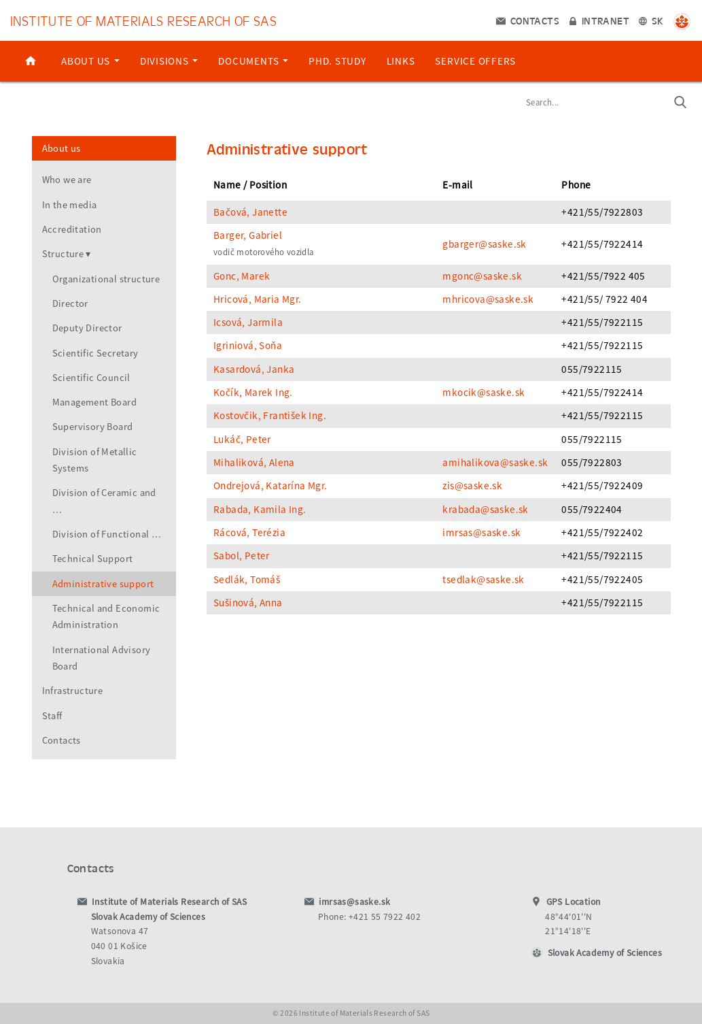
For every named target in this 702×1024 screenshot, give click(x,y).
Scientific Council (91, 377)
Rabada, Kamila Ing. (259, 509)
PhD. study (337, 60)
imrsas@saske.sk (481, 532)
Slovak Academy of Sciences (605, 953)
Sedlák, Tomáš (246, 579)
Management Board (94, 402)
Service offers (475, 60)
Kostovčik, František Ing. (269, 415)
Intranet (599, 20)
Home (30, 61)
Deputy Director (87, 328)
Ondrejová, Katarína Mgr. (270, 485)
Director (70, 303)
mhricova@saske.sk (487, 299)
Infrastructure (72, 690)
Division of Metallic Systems (94, 460)
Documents (253, 60)
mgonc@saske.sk (482, 275)
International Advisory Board (101, 658)
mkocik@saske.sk (483, 392)
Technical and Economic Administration (106, 616)
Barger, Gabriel (247, 235)
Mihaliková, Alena (254, 462)
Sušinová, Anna (248, 602)
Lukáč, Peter (242, 439)
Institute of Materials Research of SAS (143, 20)
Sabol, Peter (241, 555)
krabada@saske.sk (485, 509)
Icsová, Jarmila (248, 322)
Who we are (67, 180)
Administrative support (103, 584)
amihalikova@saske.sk (495, 462)
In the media (69, 205)
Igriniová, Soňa (247, 345)
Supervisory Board (92, 426)
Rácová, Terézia (249, 532)
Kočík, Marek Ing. (253, 392)
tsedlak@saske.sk (483, 579)
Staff (52, 716)
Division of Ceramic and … (104, 500)
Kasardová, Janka (253, 369)
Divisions (169, 60)
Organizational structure (106, 279)
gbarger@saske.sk (484, 243)
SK (651, 20)
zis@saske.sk (472, 485)
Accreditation (72, 229)
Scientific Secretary (95, 353)
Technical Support (92, 558)
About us (90, 60)
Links (401, 60)
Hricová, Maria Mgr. (257, 299)
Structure (63, 254)
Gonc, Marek (241, 275)
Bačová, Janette (250, 211)
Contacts (527, 20)
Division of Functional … (107, 534)
